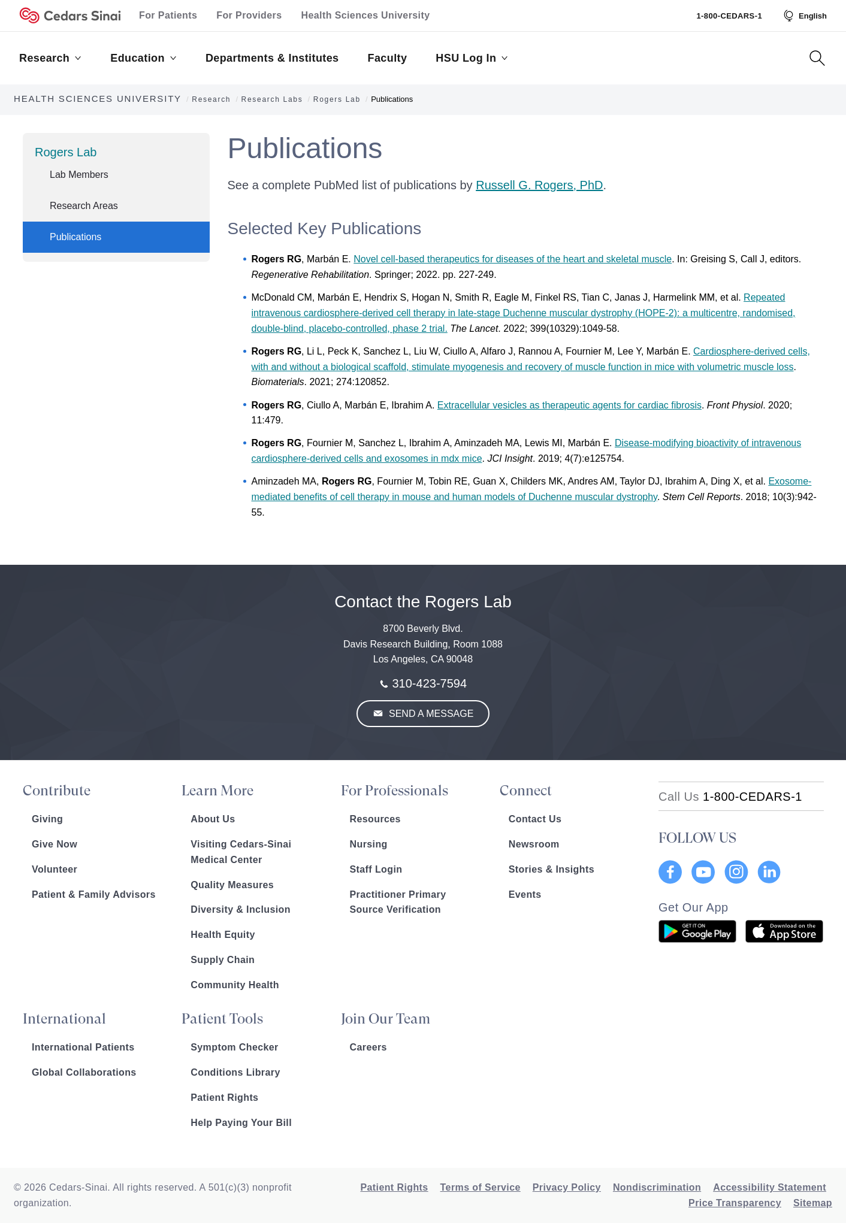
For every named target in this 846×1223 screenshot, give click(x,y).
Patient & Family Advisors (94, 894)
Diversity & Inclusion (241, 909)
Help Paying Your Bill (241, 1123)
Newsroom (534, 844)
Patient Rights (224, 1097)
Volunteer (54, 869)
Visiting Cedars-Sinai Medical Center (241, 852)
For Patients (168, 15)
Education (143, 58)
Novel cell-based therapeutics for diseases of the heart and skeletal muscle (512, 259)
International (64, 1018)
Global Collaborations (84, 1072)
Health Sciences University (365, 15)
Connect (526, 790)
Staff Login (376, 869)
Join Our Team (385, 1018)
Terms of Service (480, 1187)
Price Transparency (734, 1203)
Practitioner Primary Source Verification (398, 902)
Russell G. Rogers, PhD (539, 185)
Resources (375, 819)
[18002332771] (730, 796)
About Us (213, 819)
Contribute (56, 790)
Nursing (369, 844)
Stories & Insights (551, 869)
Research (50, 58)
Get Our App (693, 907)
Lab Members (79, 174)
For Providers (249, 15)
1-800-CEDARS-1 (729, 15)
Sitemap (812, 1203)
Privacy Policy (567, 1187)
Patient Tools (222, 1018)
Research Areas (84, 206)
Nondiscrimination (657, 1187)
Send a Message (430, 714)
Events (525, 894)
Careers (368, 1047)
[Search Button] (817, 58)
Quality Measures (232, 885)
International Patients (83, 1047)
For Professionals (394, 790)
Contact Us (535, 819)
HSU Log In (472, 58)
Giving (47, 819)
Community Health (235, 985)
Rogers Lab (65, 152)
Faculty (387, 58)
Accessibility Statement (769, 1187)
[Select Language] (804, 15)
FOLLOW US (697, 838)
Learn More (217, 790)
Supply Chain (223, 960)
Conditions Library (235, 1072)
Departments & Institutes (272, 58)
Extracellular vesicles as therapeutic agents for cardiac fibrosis (569, 405)
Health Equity (223, 935)
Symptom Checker (235, 1047)
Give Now (54, 844)
